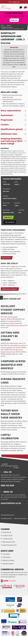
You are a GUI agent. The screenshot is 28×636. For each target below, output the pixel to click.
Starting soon (6, 532)
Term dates (6, 554)
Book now (14, 20)
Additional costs (9, 134)
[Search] (21, 7)
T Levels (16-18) (7, 538)
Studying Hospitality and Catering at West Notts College (11, 141)
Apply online (8, 217)
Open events (6, 557)
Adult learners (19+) (8, 542)
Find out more (6, 258)
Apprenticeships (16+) (9, 545)
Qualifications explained (9, 289)
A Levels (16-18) (7, 535)
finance (12, 323)
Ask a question (9, 222)
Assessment (7, 115)
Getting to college (8, 560)
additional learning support (15, 325)
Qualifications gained (12, 129)
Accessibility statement (6, 518)
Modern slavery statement (20, 518)
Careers (5, 124)
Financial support (8, 563)
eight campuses (11, 372)
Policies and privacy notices (7, 515)
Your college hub (14, 2)
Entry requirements (11, 110)
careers (11, 321)
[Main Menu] (25, 7)
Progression (7, 120)
